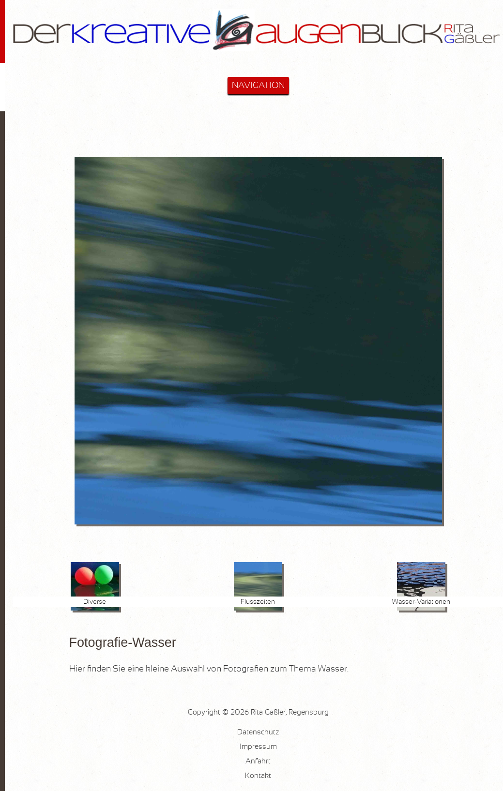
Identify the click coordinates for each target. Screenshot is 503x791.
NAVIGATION (258, 85)
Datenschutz (258, 732)
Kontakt (258, 775)
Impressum (258, 746)
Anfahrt (258, 761)
